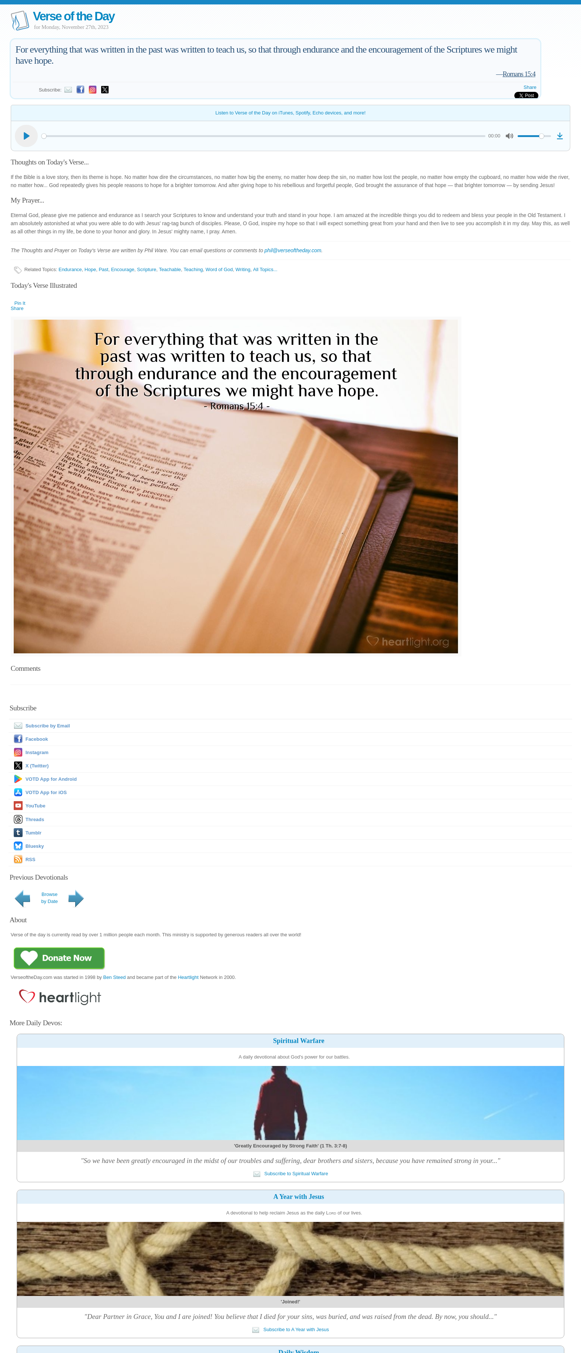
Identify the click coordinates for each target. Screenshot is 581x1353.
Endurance (70, 269)
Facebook (37, 739)
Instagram (37, 752)
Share (530, 87)
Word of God (219, 269)
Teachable (170, 269)
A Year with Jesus (298, 1196)
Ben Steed (114, 977)
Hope (90, 269)
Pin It (20, 303)
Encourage (123, 269)
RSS (31, 859)
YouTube (36, 806)
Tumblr (34, 833)
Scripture (146, 269)
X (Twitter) (37, 766)
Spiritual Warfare (298, 1040)
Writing (243, 269)
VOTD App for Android (51, 779)
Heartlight (188, 977)
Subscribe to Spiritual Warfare (290, 1173)
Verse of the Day (73, 16)
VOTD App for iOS (46, 792)
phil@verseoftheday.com (293, 250)
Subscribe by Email (40, 726)
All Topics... (265, 269)
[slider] (264, 136)
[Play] (26, 136)
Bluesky (35, 846)
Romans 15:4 (519, 74)
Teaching (193, 269)
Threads (35, 819)
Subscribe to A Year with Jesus (290, 1329)
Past (103, 269)
